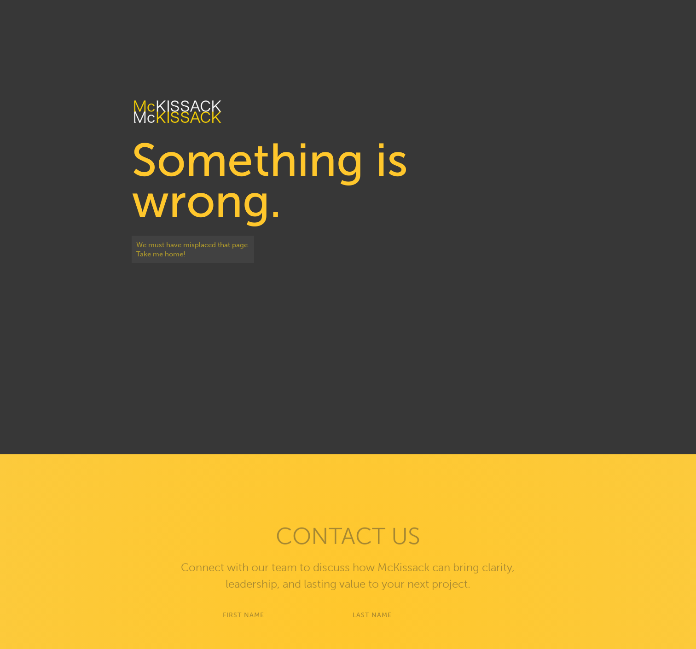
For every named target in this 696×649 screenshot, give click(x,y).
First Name (243, 623)
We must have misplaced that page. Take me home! (192, 249)
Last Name (372, 623)
